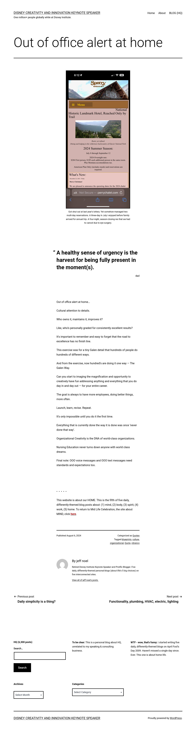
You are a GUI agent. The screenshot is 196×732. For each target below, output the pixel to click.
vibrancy (135, 543)
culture (135, 539)
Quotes (136, 535)
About (162, 13)
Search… (18, 648)
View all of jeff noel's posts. (85, 580)
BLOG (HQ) (175, 13)
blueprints (126, 539)
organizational (117, 543)
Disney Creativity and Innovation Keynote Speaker (57, 13)
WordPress (176, 718)
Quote (128, 543)
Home (151, 13)
